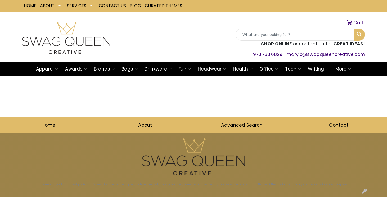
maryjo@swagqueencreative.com (325, 54)
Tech (293, 69)
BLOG (135, 6)
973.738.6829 (267, 54)
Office (268, 69)
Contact (338, 125)
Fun (184, 69)
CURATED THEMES (163, 6)
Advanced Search (242, 125)
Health (243, 69)
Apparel (47, 69)
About (145, 125)
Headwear (212, 69)
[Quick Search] (295, 35)
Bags (130, 69)
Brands (104, 69)
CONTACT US (112, 6)
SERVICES (76, 6)
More (343, 69)
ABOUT (47, 6)
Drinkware (158, 69)
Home (48, 125)
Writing (318, 69)
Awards (76, 69)
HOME (30, 6)
